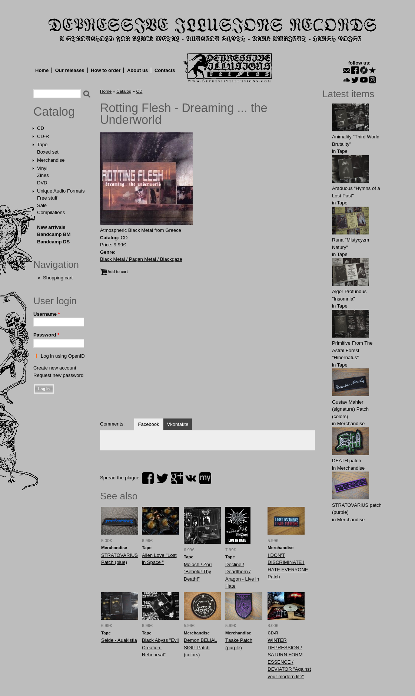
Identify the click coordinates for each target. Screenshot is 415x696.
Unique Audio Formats (61, 191)
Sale (42, 205)
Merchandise (50, 160)
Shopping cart (58, 277)
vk (191, 478)
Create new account (54, 368)
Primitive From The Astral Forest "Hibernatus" (352, 350)
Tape (42, 144)
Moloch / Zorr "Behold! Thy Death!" (198, 572)
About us (137, 70)
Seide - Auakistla (119, 640)
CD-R (43, 136)
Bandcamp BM (53, 234)
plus (177, 478)
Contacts (165, 70)
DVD (42, 183)
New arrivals (51, 227)
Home (42, 70)
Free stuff (47, 198)
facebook (148, 478)
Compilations (51, 212)
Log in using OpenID (63, 356)
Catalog (54, 111)
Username (46, 314)
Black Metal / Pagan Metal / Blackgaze (141, 259)
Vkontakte (178, 424)
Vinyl (42, 168)
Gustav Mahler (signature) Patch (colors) (350, 409)
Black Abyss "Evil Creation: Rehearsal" (160, 647)
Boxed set (48, 152)
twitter (162, 478)
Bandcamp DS (53, 241)
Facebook (148, 424)
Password (46, 335)
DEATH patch (346, 460)
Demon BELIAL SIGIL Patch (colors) (200, 647)
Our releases (69, 70)
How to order (105, 70)
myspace (205, 478)
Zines (43, 175)
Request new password (58, 375)
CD (40, 128)
